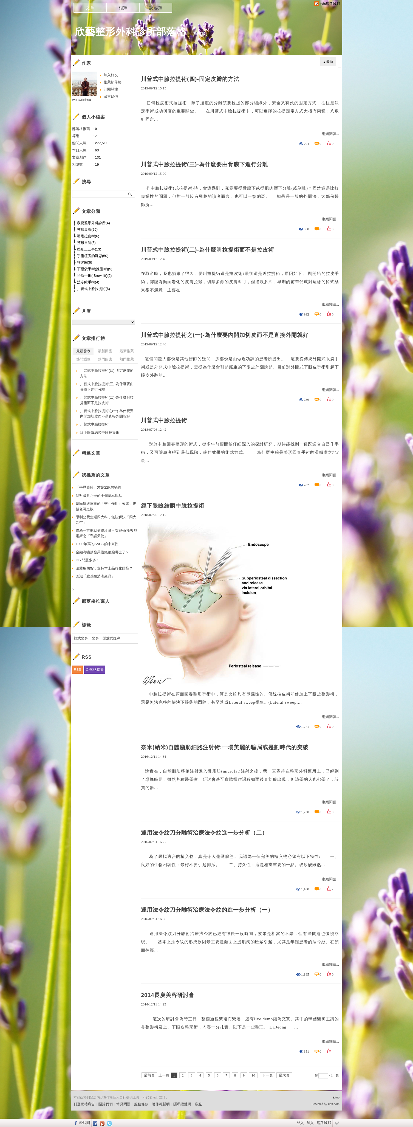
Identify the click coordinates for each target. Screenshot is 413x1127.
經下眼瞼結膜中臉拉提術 (172, 506)
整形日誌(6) (86, 243)
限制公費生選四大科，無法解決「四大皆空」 (106, 520)
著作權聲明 (161, 1104)
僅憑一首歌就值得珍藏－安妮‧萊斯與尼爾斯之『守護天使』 (106, 533)
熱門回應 (105, 359)
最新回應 (105, 351)
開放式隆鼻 (111, 638)
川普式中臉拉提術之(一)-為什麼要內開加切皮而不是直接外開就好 (225, 335)
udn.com (334, 1104)
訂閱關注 (111, 89)
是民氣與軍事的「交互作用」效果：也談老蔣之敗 (106, 506)
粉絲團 (84, 1123)
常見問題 (123, 1104)
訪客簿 (155, 7)
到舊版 (200, 34)
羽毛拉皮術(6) (88, 236)
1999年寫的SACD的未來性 (97, 544)
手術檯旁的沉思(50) (92, 256)
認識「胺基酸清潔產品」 (95, 576)
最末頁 (284, 1075)
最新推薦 (127, 351)
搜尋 (130, 194)
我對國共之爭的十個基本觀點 (99, 496)
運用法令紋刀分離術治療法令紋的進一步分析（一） (207, 910)
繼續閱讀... (330, 134)
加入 (310, 1123)
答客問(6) (84, 262)
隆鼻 (95, 638)
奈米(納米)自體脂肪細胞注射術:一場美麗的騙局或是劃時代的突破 (225, 747)
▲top (336, 1097)
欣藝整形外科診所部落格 (130, 31)
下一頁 (267, 1075)
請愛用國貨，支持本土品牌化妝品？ (104, 568)
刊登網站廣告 (84, 1104)
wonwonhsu (81, 100)
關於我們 (105, 1104)
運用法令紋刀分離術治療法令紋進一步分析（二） (204, 833)
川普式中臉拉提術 (164, 420)
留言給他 (111, 96)
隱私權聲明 (182, 1104)
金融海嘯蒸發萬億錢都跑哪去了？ (102, 552)
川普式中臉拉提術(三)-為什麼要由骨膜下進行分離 (204, 164)
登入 (300, 1123)
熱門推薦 (127, 359)
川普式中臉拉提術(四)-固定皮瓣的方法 (190, 79)
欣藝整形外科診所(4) (93, 223)
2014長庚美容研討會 (168, 995)
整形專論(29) (87, 229)
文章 (90, 7)
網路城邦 (324, 1123)
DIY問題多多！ (88, 560)
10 (253, 1075)
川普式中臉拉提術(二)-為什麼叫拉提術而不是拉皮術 (207, 250)
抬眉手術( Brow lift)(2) (94, 276)
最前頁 (149, 1075)
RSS (77, 669)
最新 (329, 62)
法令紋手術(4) (88, 282)
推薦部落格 (112, 82)
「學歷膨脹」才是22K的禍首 (98, 487)
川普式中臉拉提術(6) (93, 289)
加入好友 (111, 75)
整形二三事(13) (89, 249)
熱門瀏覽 (83, 359)
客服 (198, 1104)
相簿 (122, 7)
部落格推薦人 (96, 601)
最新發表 (83, 351)
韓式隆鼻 (81, 638)
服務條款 (141, 1104)
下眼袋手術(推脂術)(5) (94, 269)
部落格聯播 (95, 669)
